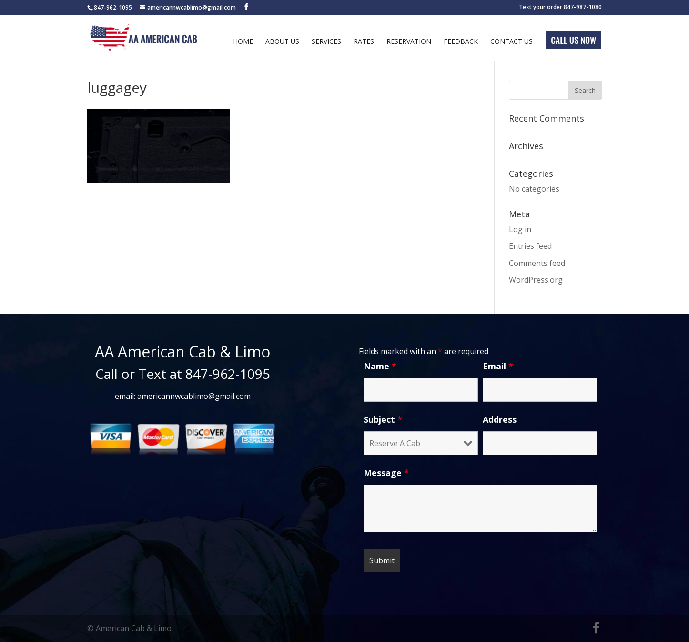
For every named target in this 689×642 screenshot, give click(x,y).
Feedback (461, 42)
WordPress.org (536, 280)
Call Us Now (573, 40)
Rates (364, 42)
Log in (520, 229)
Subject (383, 419)
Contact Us (511, 42)
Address (500, 419)
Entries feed (530, 246)
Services (326, 42)
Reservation (408, 42)
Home (243, 42)
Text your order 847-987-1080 (560, 7)
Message (386, 473)
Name (380, 366)
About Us (282, 42)
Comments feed (537, 263)
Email (498, 366)
